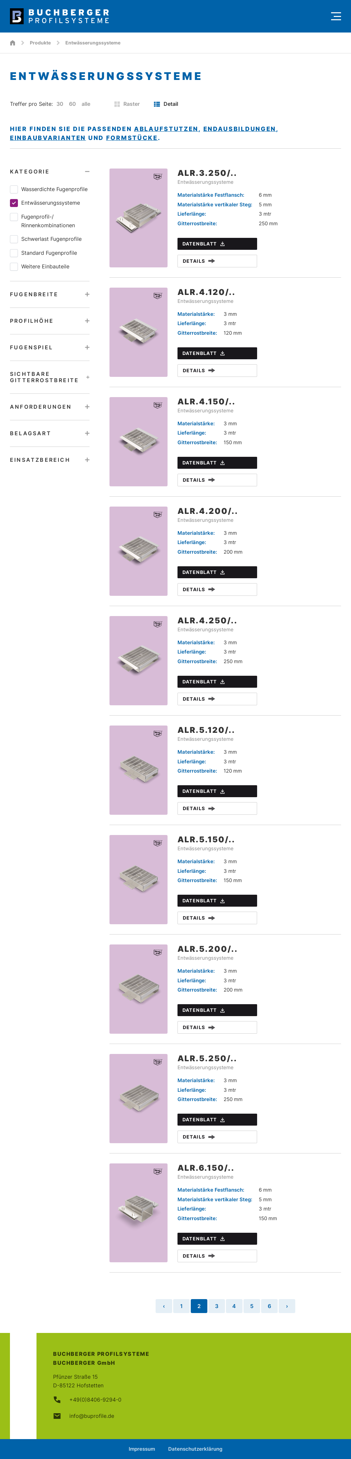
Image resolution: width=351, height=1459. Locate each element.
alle (86, 104)
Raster (127, 104)
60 (72, 104)
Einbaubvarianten (48, 137)
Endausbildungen (239, 128)
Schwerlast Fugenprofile (46, 239)
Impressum (142, 1449)
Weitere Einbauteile (39, 267)
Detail (166, 104)
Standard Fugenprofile (43, 253)
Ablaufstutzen (166, 128)
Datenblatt (203, 243)
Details (199, 261)
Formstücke (132, 137)
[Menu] (336, 16)
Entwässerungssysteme (45, 203)
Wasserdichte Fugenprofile (49, 189)
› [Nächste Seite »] (287, 1306)
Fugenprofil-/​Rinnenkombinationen (42, 221)
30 (59, 104)
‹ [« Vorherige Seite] (164, 1306)
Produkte (40, 42)
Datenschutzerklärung (195, 1449)
